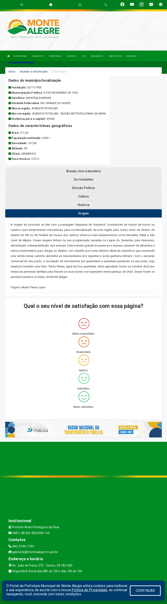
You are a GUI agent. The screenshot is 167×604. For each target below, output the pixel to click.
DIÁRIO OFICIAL (115, 56)
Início (11, 71)
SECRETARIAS (56, 56)
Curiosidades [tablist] (83, 179)
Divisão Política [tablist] (83, 188)
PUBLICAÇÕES (97, 56)
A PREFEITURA (20, 56)
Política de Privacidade (89, 590)
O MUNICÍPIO (38, 56)
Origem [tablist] (83, 213)
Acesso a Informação (34, 71)
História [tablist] (83, 205)
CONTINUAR (145, 591)
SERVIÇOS (72, 56)
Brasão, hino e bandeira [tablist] (83, 171)
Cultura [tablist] (83, 196)
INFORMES (131, 56)
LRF (84, 56)
